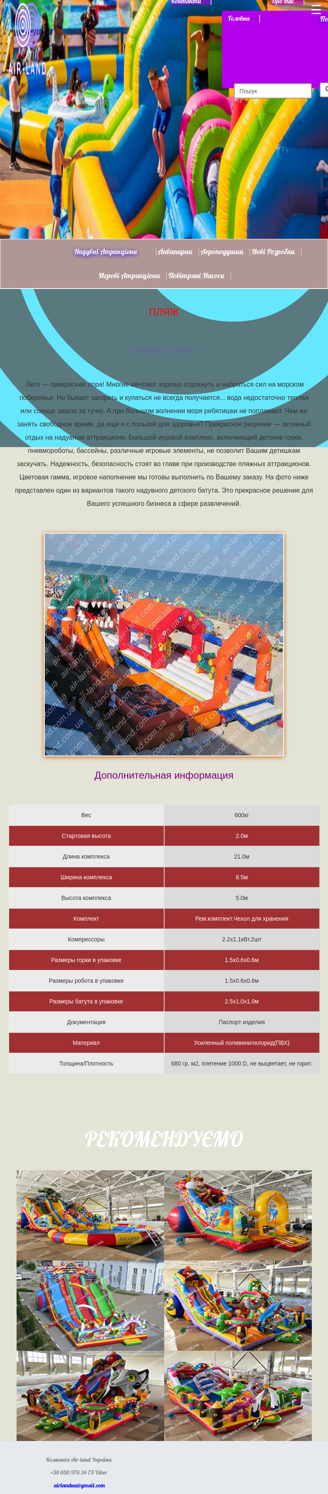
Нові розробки (273, 252)
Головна (239, 18)
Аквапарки (175, 252)
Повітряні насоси (196, 276)
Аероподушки (222, 252)
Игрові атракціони (129, 276)
